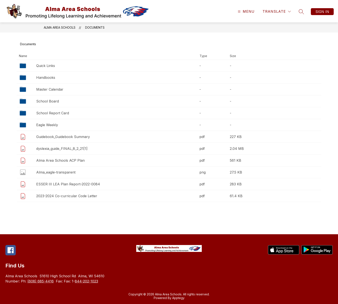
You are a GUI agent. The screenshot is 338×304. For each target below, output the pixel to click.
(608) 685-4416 (40, 281)
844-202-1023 (86, 281)
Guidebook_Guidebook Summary (63, 137)
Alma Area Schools (59, 27)
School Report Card (52, 113)
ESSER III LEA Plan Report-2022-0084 (68, 184)
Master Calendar (49, 89)
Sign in (322, 11)
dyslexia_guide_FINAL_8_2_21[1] (62, 148)
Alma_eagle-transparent (55, 172)
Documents (95, 27)
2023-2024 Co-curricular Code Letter (66, 196)
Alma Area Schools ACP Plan (60, 160)
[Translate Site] (276, 11)
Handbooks (45, 77)
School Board (47, 101)
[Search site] (301, 11)
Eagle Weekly (47, 125)
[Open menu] (246, 11)
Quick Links (45, 66)
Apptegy (178, 298)
